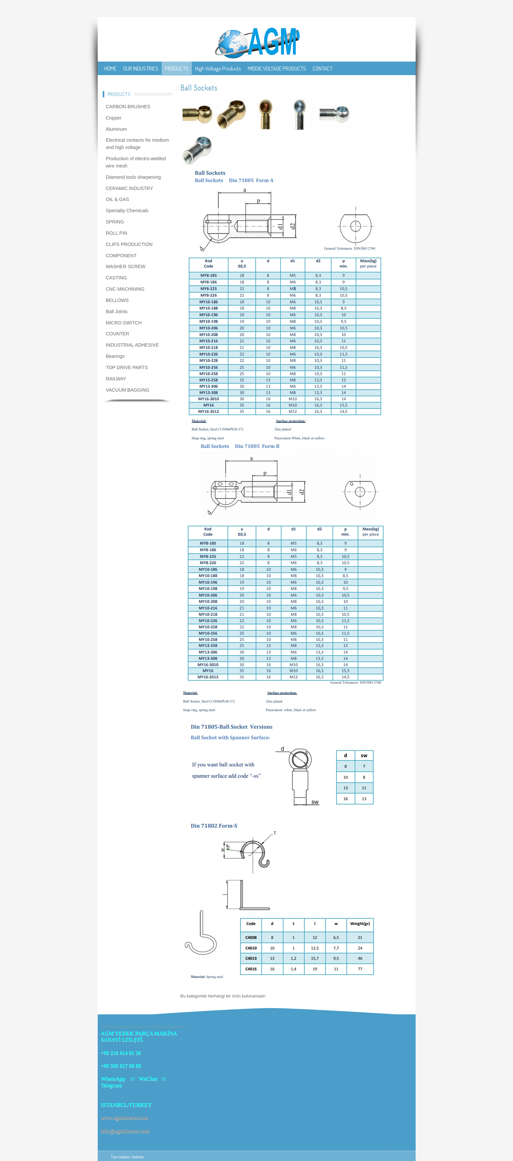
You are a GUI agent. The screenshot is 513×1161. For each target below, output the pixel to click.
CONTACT (323, 68)
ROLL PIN (117, 233)
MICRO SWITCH (124, 322)
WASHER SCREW (125, 266)
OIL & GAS (117, 199)
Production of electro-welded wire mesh (136, 162)
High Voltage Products (218, 68)
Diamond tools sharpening (133, 177)
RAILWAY (116, 378)
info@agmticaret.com (125, 1131)
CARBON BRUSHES (128, 106)
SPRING (115, 221)
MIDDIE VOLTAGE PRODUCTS (277, 68)
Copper (114, 118)
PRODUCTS (176, 68)
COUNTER (117, 333)
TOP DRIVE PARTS (127, 367)
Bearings (115, 356)
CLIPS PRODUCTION (129, 244)
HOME (110, 68)
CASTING (116, 277)
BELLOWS (117, 300)
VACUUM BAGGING (128, 390)
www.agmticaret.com (125, 1118)
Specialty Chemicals (127, 210)
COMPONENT (121, 255)
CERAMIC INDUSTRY (129, 188)
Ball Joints (117, 311)
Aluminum (116, 129)
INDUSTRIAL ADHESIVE (132, 345)
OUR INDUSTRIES (140, 68)
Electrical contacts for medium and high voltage (137, 143)
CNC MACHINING (125, 289)
